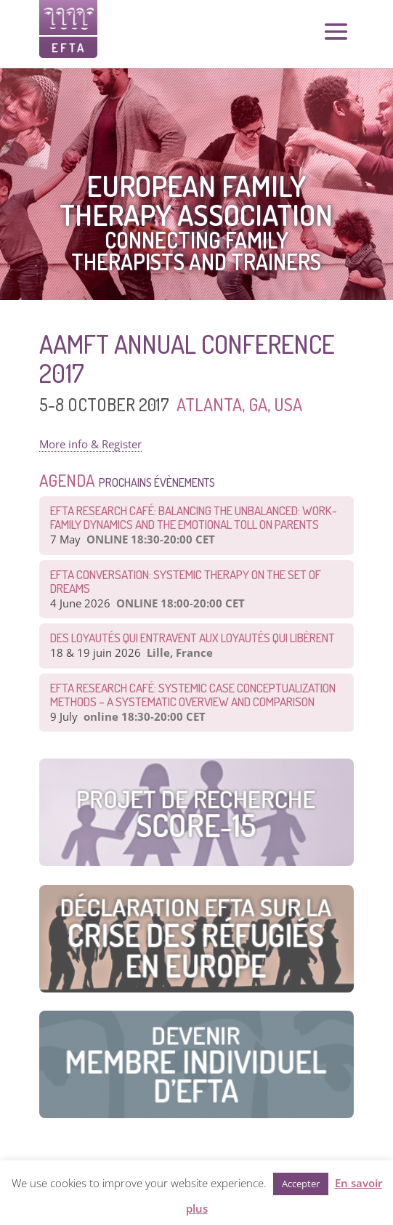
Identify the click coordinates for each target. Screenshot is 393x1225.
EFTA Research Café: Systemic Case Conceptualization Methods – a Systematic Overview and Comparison (193, 694)
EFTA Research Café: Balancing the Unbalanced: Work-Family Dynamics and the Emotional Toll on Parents (193, 517)
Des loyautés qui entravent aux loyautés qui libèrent (192, 637)
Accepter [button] (301, 1183)
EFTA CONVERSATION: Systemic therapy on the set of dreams (185, 581)
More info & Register (90, 444)
